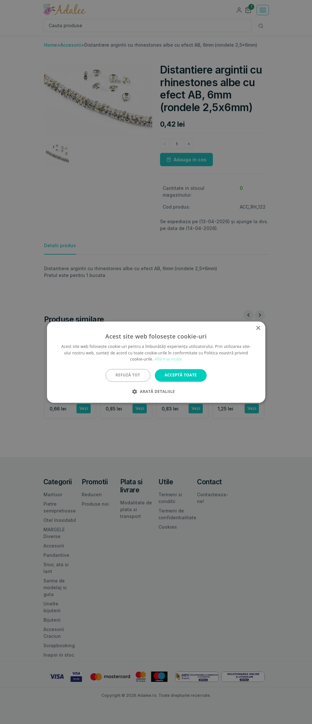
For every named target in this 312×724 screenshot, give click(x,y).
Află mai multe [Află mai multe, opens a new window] (168, 359)
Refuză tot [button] (128, 375)
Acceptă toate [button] (181, 375)
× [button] (258, 328)
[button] (156, 391)
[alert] (156, 362)
